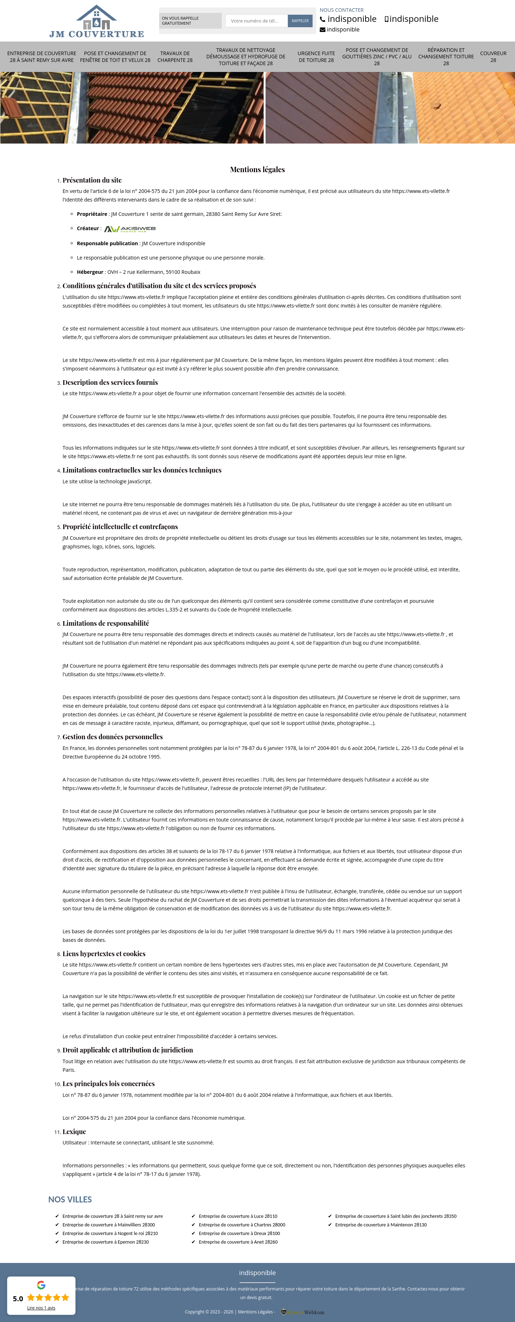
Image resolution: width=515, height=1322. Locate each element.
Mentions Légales (255, 1312)
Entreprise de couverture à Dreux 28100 (239, 1233)
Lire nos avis (41, 1308)
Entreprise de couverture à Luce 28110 (238, 1216)
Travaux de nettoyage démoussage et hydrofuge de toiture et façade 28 (245, 56)
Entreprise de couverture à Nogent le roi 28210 (110, 1233)
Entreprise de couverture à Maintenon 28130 (381, 1225)
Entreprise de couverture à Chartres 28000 (242, 1225)
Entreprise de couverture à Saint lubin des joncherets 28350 (396, 1216)
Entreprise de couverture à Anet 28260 (238, 1242)
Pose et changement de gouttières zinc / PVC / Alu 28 (377, 56)
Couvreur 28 (493, 56)
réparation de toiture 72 (114, 1289)
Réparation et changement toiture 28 (446, 56)
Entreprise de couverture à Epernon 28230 (106, 1242)
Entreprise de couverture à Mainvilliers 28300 (109, 1225)
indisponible (348, 18)
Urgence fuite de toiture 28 (316, 56)
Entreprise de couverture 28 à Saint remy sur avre (41, 56)
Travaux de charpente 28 (175, 56)
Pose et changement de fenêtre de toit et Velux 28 (115, 56)
